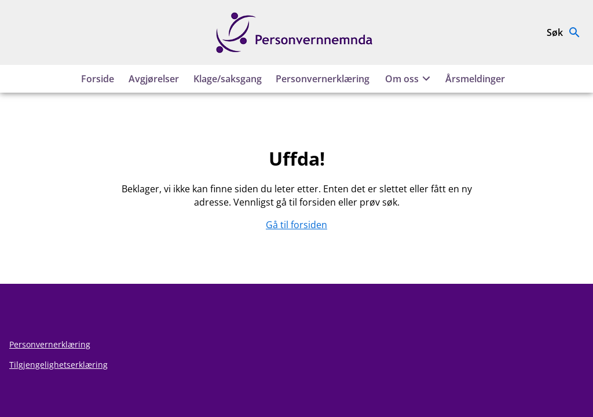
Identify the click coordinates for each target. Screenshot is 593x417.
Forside (97, 78)
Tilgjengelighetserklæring (58, 364)
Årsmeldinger (475, 78)
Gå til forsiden (296, 224)
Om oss (409, 78)
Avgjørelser (154, 78)
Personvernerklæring (322, 78)
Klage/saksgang (227, 78)
